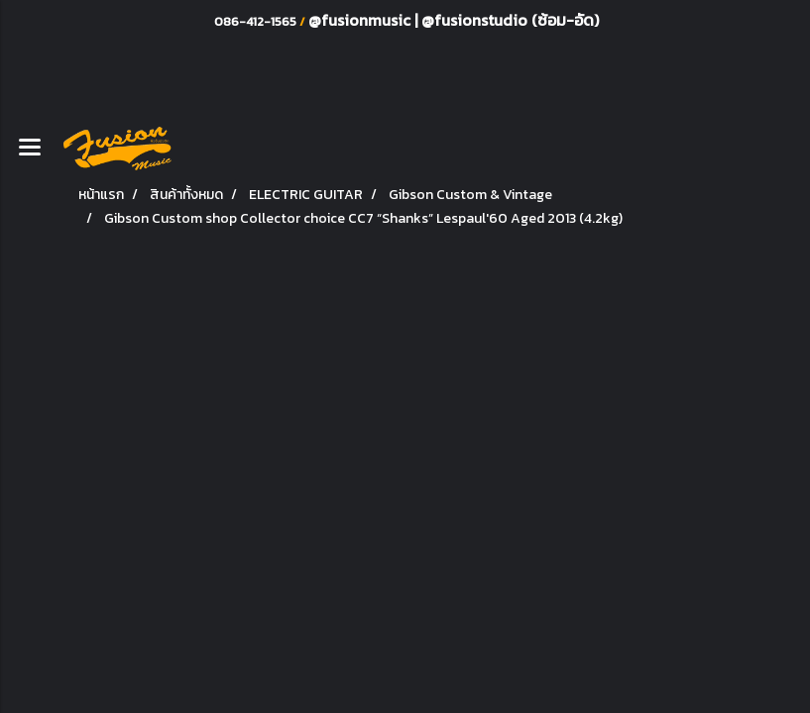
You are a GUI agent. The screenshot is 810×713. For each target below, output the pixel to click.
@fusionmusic (361, 20)
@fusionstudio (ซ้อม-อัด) (510, 20)
